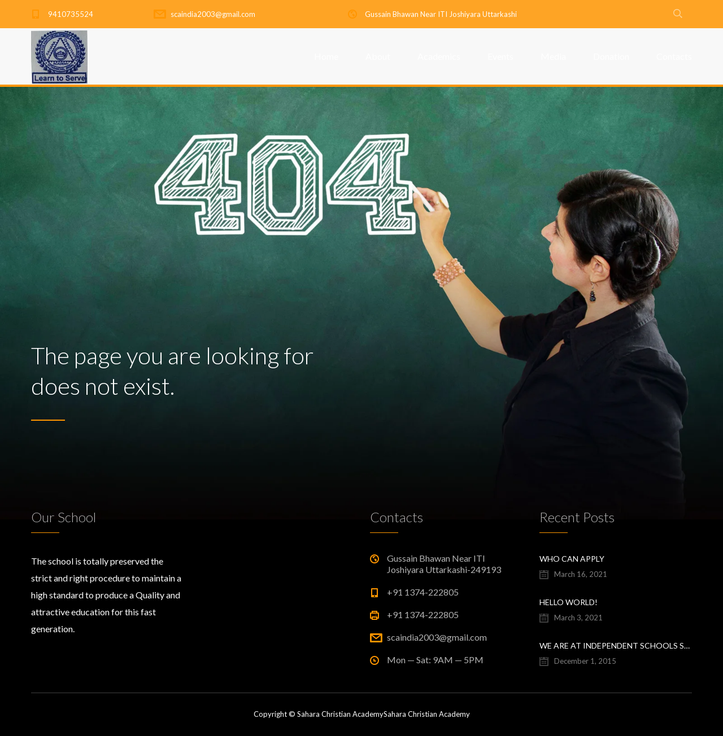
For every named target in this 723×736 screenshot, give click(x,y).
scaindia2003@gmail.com (213, 14)
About (377, 56)
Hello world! (568, 602)
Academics (438, 56)
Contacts (674, 56)
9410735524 (70, 14)
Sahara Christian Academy (427, 714)
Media (553, 56)
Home (326, 56)
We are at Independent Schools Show (615, 645)
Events (500, 56)
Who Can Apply (571, 558)
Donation (611, 56)
